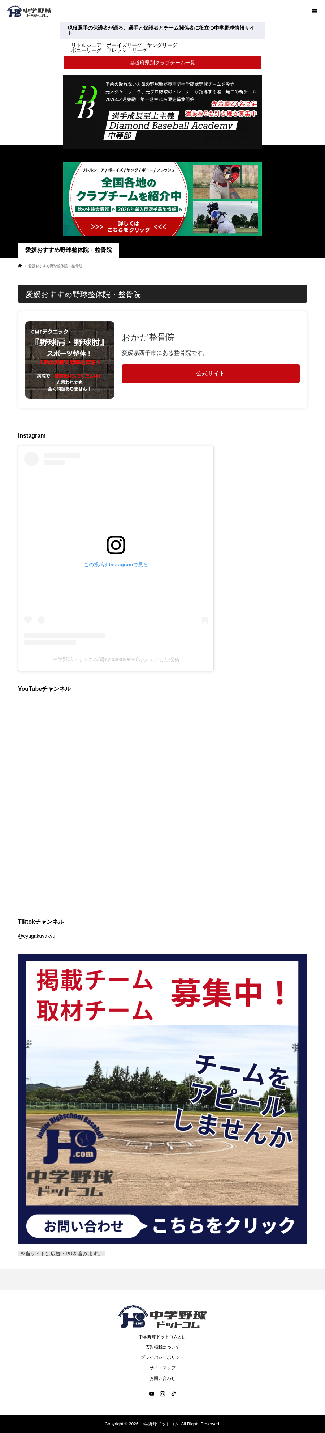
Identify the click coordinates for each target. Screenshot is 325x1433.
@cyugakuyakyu (36, 936)
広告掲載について (162, 1347)
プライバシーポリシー (162, 1357)
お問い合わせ (163, 1378)
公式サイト (210, 373)
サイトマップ (163, 1367)
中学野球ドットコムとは (162, 1336)
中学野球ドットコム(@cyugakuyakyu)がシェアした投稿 (116, 659)
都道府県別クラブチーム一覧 (162, 62)
